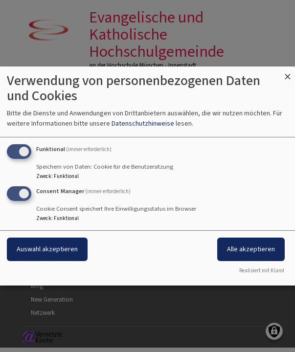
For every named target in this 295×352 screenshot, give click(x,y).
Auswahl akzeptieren (47, 249)
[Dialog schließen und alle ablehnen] (287, 72)
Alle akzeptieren (251, 249)
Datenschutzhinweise (143, 123)
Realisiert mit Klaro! (261, 270)
